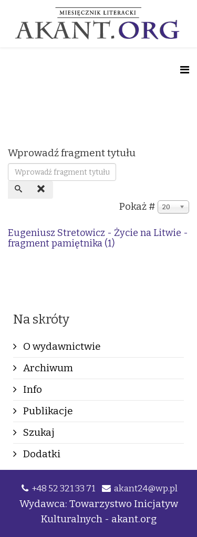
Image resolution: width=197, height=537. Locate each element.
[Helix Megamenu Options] (184, 70)
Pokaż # (137, 206)
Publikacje (47, 411)
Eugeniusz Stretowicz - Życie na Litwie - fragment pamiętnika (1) (98, 238)
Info (31, 389)
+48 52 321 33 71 (63, 488)
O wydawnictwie (61, 346)
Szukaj (38, 432)
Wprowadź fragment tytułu (73, 153)
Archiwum (47, 368)
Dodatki (40, 454)
